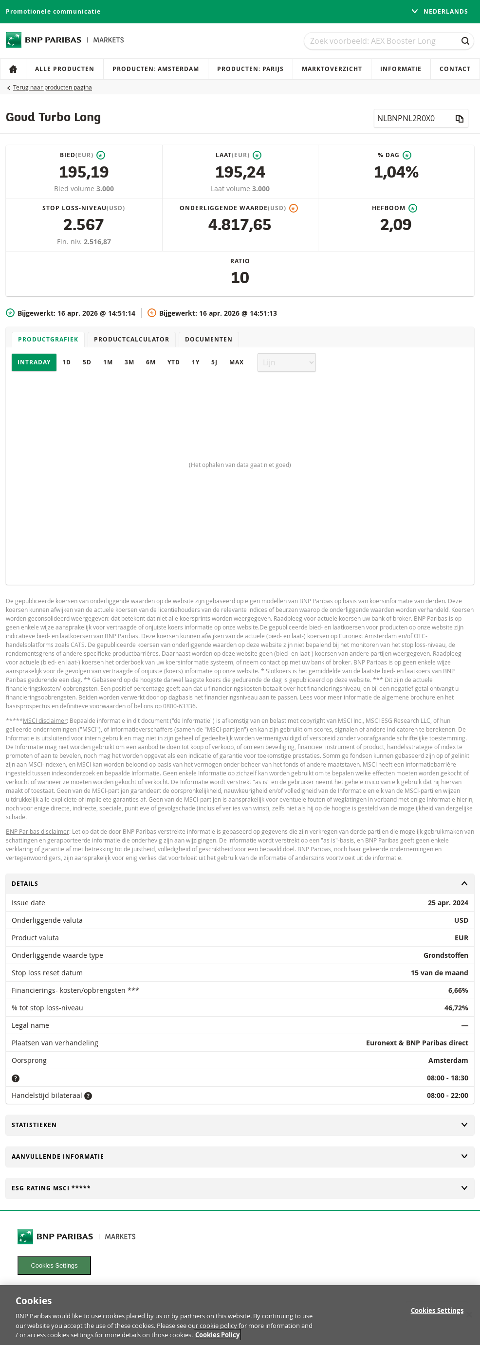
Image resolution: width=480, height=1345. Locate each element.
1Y (196, 362)
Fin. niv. (70, 241)
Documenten (209, 339)
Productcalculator (131, 339)
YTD (173, 362)
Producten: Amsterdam (155, 69)
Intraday (34, 362)
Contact (455, 69)
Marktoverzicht (332, 69)
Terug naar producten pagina (52, 87)
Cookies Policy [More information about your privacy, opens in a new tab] (217, 1339)
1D (66, 362)
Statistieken (240, 1125)
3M (129, 362)
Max (236, 362)
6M (151, 362)
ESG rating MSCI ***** (240, 1188)
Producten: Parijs (250, 69)
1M (108, 362)
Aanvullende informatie (240, 1156)
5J (214, 362)
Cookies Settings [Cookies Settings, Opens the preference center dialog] (437, 1315)
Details (240, 883)
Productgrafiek (48, 339)
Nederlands (439, 11)
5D (87, 362)
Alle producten (64, 69)
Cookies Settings (54, 1265)
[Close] (469, 1319)
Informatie (401, 69)
